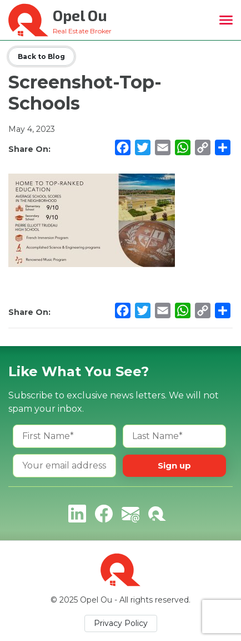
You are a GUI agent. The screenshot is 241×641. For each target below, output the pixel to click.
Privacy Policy (121, 623)
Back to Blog (41, 56)
